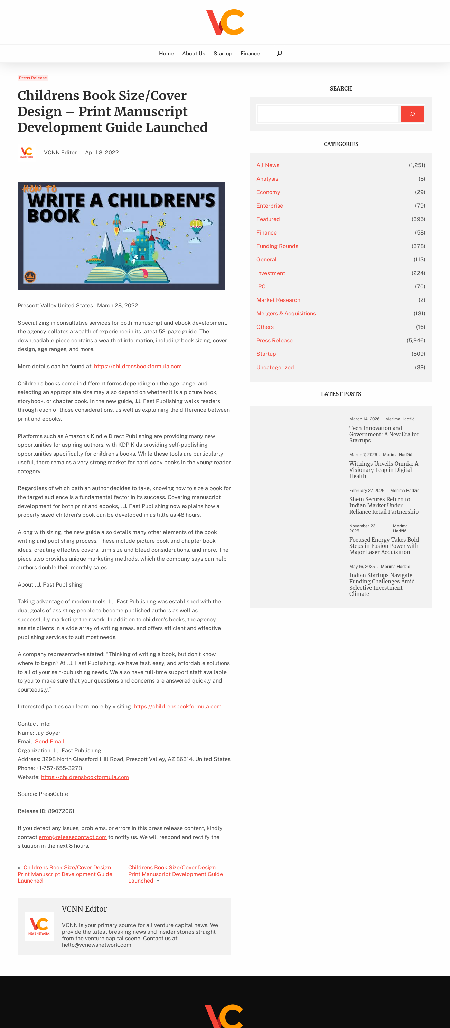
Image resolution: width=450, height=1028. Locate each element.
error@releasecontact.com (52, 784)
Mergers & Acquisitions (337, 313)
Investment (321, 273)
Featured (319, 219)
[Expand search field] (279, 53)
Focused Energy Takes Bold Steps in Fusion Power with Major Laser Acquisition (383, 562)
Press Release (33, 78)
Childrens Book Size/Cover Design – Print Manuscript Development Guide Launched (72, 809)
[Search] (412, 114)
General (317, 259)
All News (318, 165)
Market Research (329, 300)
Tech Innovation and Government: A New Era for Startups (384, 435)
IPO (312, 286)
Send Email (49, 688)
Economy (319, 192)
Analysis (318, 178)
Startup (317, 354)
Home (166, 53)
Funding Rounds (328, 246)
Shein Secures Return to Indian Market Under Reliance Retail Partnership (383, 512)
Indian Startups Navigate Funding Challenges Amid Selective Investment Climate (385, 605)
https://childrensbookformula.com (138, 357)
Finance (317, 232)
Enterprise (320, 205)
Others (316, 327)
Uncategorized (326, 367)
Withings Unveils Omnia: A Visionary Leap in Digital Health (384, 473)
